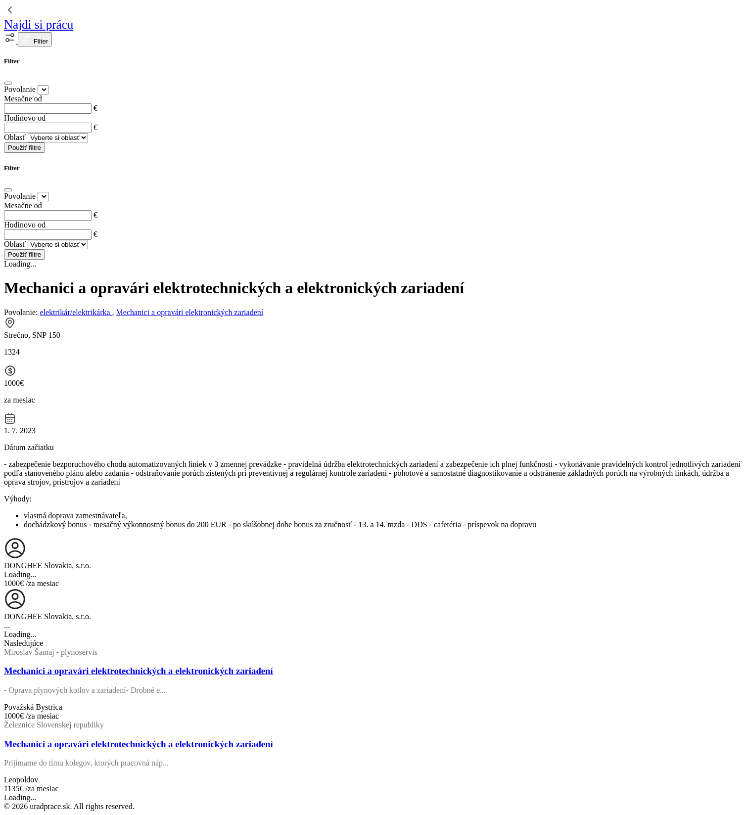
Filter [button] (35, 39)
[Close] (8, 83)
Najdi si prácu (38, 24)
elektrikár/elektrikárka (76, 312)
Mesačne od (23, 98)
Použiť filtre (24, 147)
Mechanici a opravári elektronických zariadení (190, 312)
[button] (11, 41)
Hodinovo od (25, 118)
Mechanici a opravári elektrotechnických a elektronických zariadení (138, 671)
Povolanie (20, 89)
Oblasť (15, 137)
